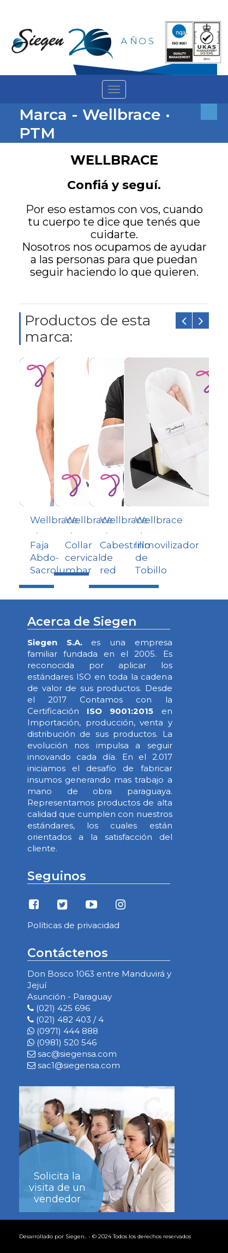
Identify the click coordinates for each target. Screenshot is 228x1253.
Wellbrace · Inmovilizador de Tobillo (167, 545)
